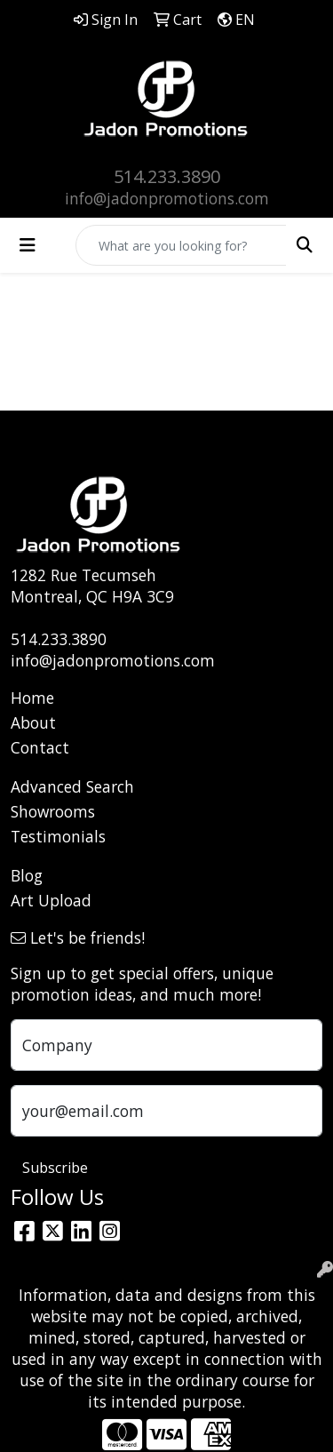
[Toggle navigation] (27, 245)
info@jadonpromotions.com (167, 198)
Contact (40, 747)
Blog (27, 875)
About (33, 722)
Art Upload (51, 900)
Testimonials (58, 836)
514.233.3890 (167, 176)
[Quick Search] (181, 245)
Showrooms (53, 811)
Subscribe (55, 1167)
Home (32, 697)
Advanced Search (72, 786)
